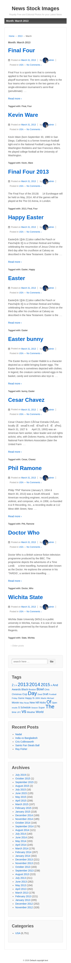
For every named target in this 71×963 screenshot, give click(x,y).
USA (21, 65)
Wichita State (25, 597)
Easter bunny (25, 339)
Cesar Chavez (26, 400)
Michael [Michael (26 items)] (50, 698)
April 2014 (20, 844)
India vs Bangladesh (26, 738)
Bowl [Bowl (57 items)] (40, 689)
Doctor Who (23, 532)
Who (31, 588)
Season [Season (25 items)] (34, 708)
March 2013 (21, 892)
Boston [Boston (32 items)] (32, 689)
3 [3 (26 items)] (14, 685)
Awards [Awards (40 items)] (16, 689)
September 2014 (24, 826)
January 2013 (22, 900)
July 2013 (20, 878)
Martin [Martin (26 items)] (43, 698)
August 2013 (22, 874)
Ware (30, 163)
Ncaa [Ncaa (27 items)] (26, 703)
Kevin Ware (23, 115)
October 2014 (22, 822)
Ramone (30, 524)
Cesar (24, 459)
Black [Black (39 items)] (24, 689)
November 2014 (24, 819)
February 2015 (23, 808)
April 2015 (20, 800)
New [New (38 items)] (32, 702)
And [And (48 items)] (55, 685)
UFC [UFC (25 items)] (19, 712)
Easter (24, 269)
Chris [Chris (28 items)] (46, 689)
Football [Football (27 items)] (52, 694)
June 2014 (21, 837)
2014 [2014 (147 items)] (34, 684)
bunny (24, 391)
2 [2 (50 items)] (13, 685)
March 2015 (21, 804)
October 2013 (22, 866)
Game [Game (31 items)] (21, 698)
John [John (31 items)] (37, 698)
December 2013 (24, 859)
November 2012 (24, 907)
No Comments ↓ (34, 65)
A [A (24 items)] (51, 685)
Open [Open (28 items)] (54, 703)
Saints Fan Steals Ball (27, 745)
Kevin (24, 163)
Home (11, 36)
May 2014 (20, 841)
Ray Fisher (21, 749)
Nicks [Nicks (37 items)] (43, 702)
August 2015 (22, 785)
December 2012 (24, 903)
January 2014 (22, 855)
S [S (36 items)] (19, 707)
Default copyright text (38, 960)
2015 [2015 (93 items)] (45, 685)
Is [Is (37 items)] (33, 698)
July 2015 (20, 789)
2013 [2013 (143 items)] (23, 684)
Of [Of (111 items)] (49, 702)
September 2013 (24, 870)
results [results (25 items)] (14, 708)
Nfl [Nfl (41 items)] (37, 702)
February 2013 (23, 896)
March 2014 (21, 848)
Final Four (21, 50)
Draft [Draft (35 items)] (45, 694)
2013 (20, 36)
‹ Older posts (17, 645)
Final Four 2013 (28, 172)
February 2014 (23, 852)
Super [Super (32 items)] (42, 707)
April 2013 (20, 889)
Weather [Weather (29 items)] (31, 712)
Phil (23, 524)
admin (48, 60)
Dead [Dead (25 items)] (40, 694)
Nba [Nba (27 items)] (21, 703)
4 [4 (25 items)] (16, 685)
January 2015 (22, 811)
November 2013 (24, 863)
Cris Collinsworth (24, 741)
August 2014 (22, 830)
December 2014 (24, 815)
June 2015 (21, 793)
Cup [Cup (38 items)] (24, 694)
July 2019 (20, 774)
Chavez (32, 459)
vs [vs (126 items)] (24, 711)
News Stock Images (35, 8)
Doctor (24, 588)
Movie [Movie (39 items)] (15, 702)
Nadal (18, 734)
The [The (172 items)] (49, 706)
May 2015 (20, 797)
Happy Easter (26, 217)
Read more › (15, 98)
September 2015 (24, 782)
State (23, 638)
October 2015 (22, 778)
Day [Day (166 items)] (32, 693)
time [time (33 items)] (14, 712)
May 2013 (20, 885)
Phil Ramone (25, 468)
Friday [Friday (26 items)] (14, 698)
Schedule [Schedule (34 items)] (25, 707)
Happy (32, 269)
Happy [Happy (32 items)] (28, 698)
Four (29, 106)
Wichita (31, 638)
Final (23, 106)
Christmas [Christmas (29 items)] (17, 694)
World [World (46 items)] (40, 712)
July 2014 (20, 833)
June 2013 (21, 881)
